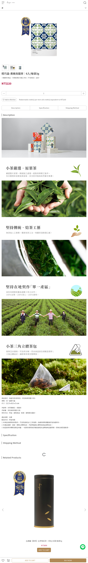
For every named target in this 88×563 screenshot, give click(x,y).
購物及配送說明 (14, 527)
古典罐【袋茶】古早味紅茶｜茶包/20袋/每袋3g (17, 488)
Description (15, 108)
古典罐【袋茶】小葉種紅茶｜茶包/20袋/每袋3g (71, 488)
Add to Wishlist (9, 100)
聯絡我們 (5, 536)
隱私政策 (31, 527)
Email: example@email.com (12, 519)
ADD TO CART (30, 560)
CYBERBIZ (51, 555)
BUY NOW (68, 560)
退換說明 (23, 527)
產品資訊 (5, 527)
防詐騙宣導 (45, 527)
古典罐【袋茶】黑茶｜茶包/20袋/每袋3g (44, 488)
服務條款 (38, 527)
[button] (85, 483)
